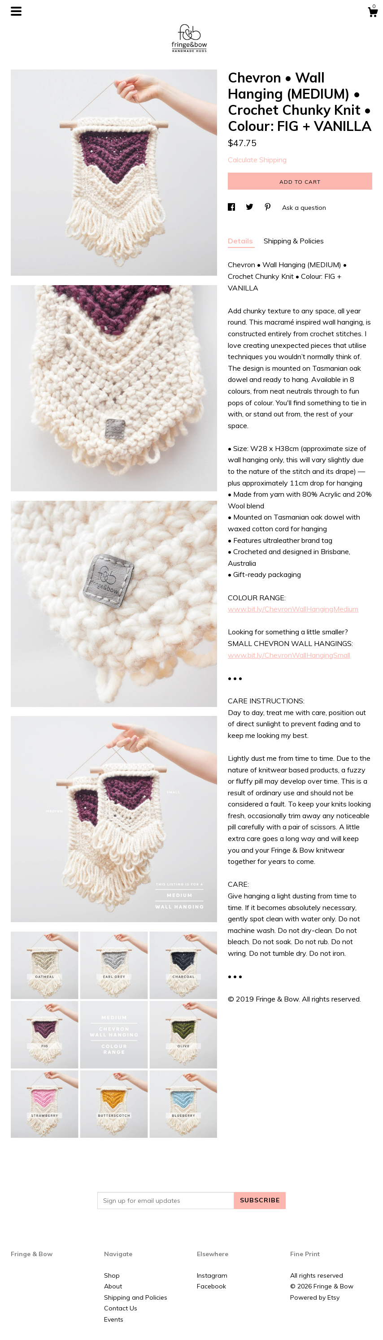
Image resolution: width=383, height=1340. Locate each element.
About (113, 1286)
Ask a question (304, 208)
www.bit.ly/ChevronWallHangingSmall (289, 654)
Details (241, 240)
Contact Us (120, 1308)
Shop (112, 1275)
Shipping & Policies (294, 240)
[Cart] (373, 13)
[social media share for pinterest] (268, 208)
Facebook (211, 1286)
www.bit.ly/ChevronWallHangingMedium (293, 608)
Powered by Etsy (314, 1297)
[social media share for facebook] (232, 208)
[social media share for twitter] (250, 208)
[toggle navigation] (16, 11)
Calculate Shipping (257, 159)
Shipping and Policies (135, 1297)
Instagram (212, 1275)
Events (113, 1319)
